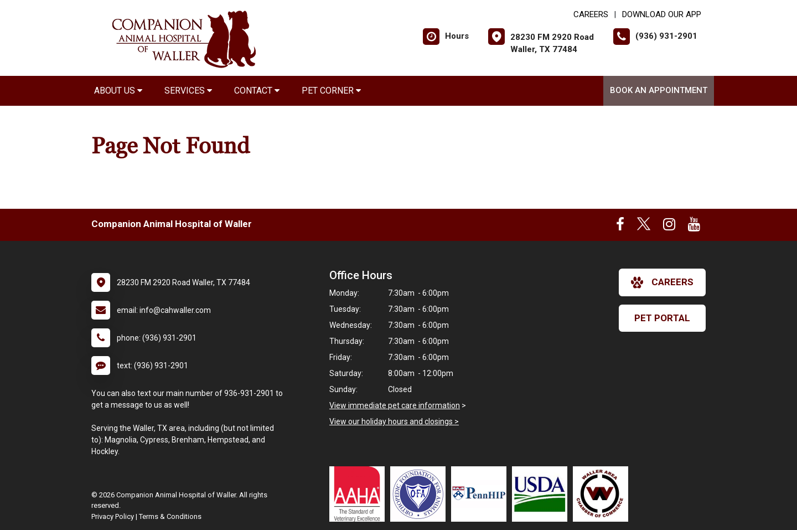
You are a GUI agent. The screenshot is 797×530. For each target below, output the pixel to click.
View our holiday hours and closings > (394, 421)
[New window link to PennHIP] (481, 494)
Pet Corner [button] (331, 90)
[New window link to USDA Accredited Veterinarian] (542, 494)
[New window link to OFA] (420, 494)
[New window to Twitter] (644, 226)
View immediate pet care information (394, 405)
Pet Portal (662, 317)
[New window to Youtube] (694, 226)
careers (662, 282)
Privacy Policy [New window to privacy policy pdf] (112, 516)
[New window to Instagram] (669, 226)
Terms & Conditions (170, 516)
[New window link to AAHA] (359, 494)
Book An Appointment (658, 90)
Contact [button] (257, 90)
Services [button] (188, 90)
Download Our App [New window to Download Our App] (661, 14)
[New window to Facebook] (620, 226)
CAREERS (590, 14)
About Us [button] (118, 90)
